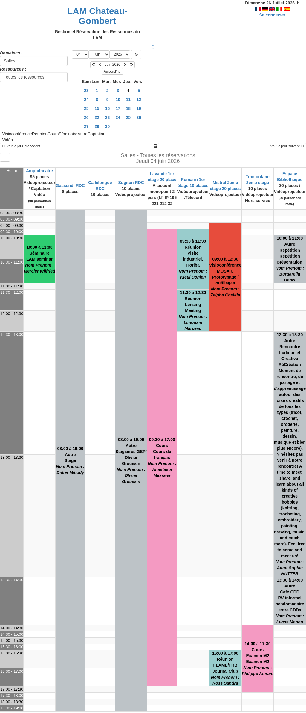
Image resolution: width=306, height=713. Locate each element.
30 (107, 126)
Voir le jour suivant (287, 146)
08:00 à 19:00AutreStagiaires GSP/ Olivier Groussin (131, 460)
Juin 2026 (112, 64)
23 (86, 90)
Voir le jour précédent (21, 146)
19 (139, 108)
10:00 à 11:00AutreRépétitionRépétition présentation (290, 259)
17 (118, 108)
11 (128, 99)
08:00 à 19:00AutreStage (70, 460)
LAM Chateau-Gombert (97, 16)
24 (86, 99)
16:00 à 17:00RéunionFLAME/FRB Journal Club (225, 668)
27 (86, 126)
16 (107, 108)
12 (139, 99)
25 (86, 108)
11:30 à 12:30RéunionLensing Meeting (193, 310)
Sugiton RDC (131, 182)
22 (97, 117)
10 (118, 99)
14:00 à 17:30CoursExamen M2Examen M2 (257, 658)
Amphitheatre (39, 170)
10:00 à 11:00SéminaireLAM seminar (39, 259)
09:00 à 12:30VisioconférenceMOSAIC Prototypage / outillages (225, 277)
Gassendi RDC (70, 185)
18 (128, 108)
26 (86, 117)
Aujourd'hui (113, 71)
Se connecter (272, 15)
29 (97, 126)
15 (97, 108)
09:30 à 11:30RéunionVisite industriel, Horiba (193, 259)
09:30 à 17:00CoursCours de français (162, 457)
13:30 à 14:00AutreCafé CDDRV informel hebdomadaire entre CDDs (290, 601)
